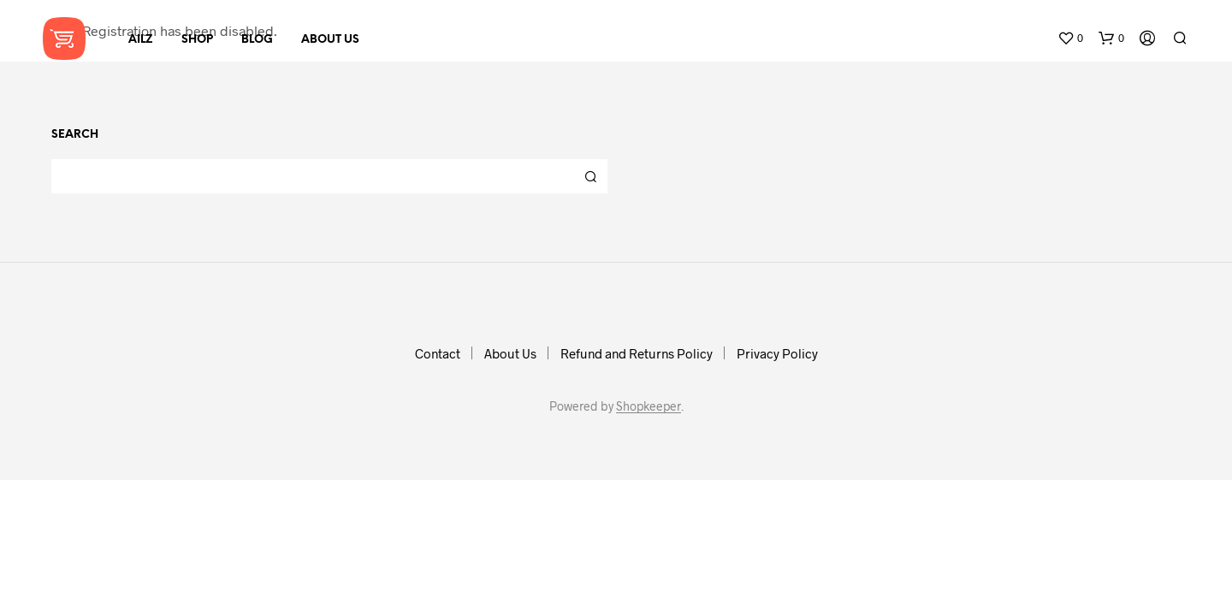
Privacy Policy (777, 353)
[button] (1070, 38)
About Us (330, 39)
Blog (257, 39)
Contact (437, 353)
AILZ (140, 39)
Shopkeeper (648, 406)
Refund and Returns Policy (636, 353)
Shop (197, 39)
